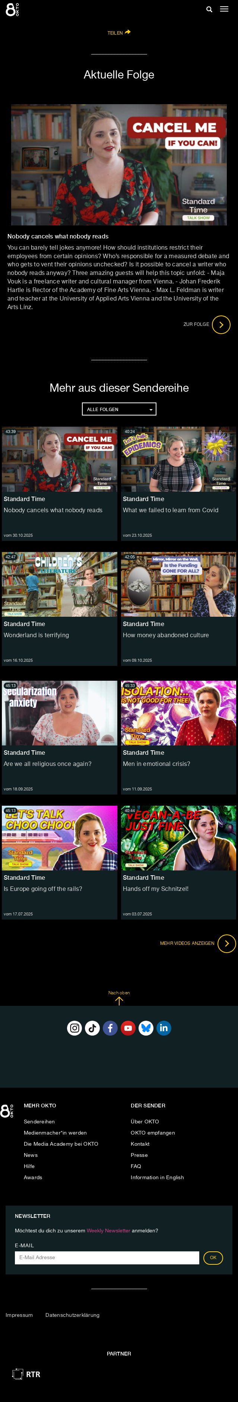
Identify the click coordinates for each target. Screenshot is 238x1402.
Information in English (157, 1177)
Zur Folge (207, 324)
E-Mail (24, 1245)
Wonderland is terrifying (36, 636)
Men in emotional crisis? (157, 764)
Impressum (19, 1315)
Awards (33, 1177)
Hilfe (29, 1166)
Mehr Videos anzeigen (198, 943)
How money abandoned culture (166, 636)
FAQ (136, 1166)
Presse (139, 1155)
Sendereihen (39, 1122)
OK (213, 1258)
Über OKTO (145, 1122)
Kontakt (140, 1144)
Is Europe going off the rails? (43, 889)
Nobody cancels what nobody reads (53, 511)
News (31, 1155)
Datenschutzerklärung (72, 1315)
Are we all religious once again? (48, 764)
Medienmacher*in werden (55, 1133)
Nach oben (119, 998)
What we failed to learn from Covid (171, 511)
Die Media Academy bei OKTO (61, 1144)
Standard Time (24, 499)
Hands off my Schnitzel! (156, 889)
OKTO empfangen (153, 1133)
